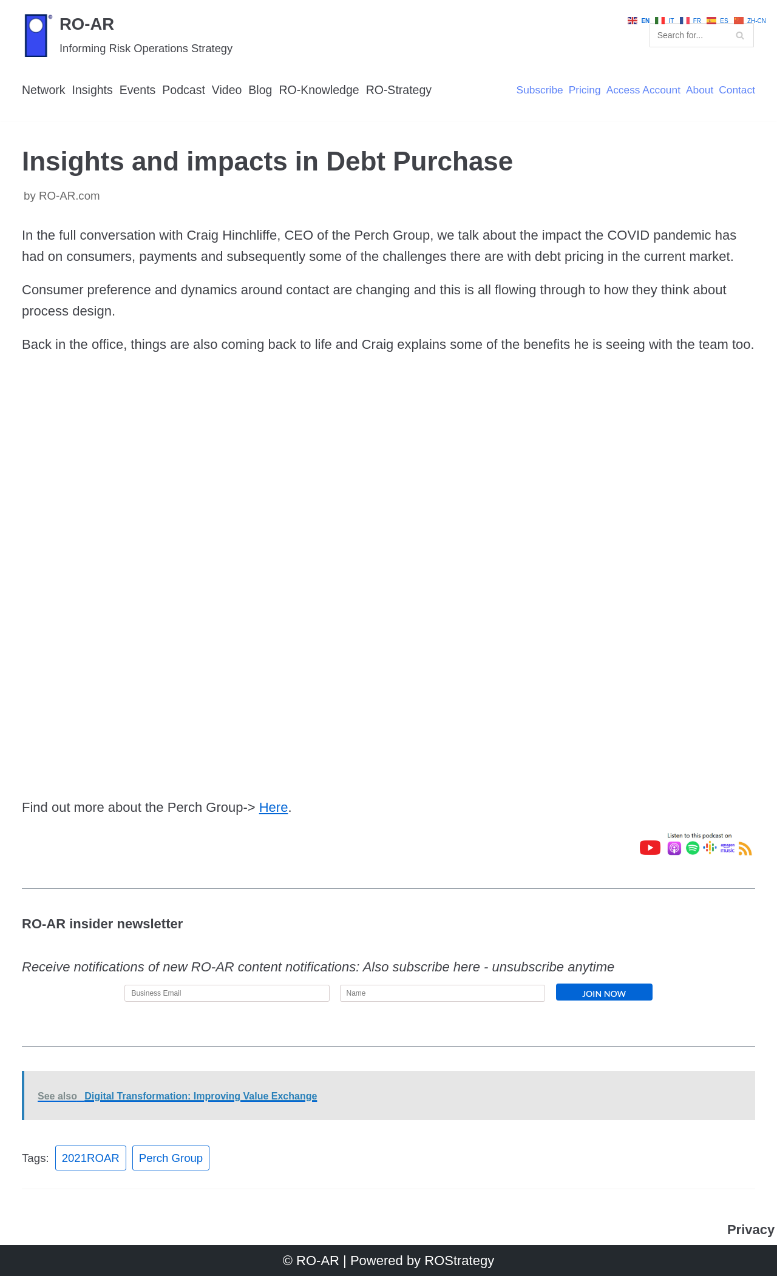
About (699, 90)
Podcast (185, 89)
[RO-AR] (127, 35)
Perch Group (171, 1158)
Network (44, 89)
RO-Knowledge (323, 89)
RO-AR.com (69, 195)
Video (229, 89)
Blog (263, 89)
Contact (736, 90)
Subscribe (536, 90)
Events (139, 89)
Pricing (582, 90)
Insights (93, 89)
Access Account (641, 90)
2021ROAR (91, 1158)
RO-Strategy (403, 89)
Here (273, 807)
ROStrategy (459, 1260)
